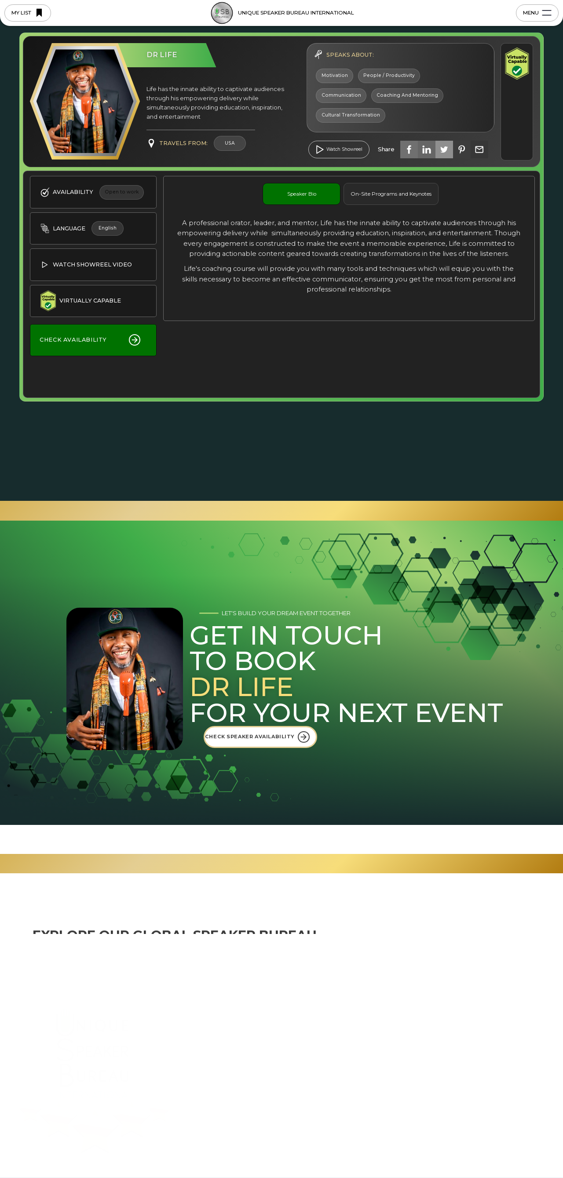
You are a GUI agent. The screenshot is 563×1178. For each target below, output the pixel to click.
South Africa (331, 1041)
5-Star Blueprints (227, 1026)
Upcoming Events (431, 997)
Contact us (498, 983)
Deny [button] (410, 1148)
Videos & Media (428, 1026)
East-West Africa (338, 1026)
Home (212, 983)
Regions (215, 1012)
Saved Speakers (227, 1099)
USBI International (340, 983)
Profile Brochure (429, 1041)
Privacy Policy (116, 1165)
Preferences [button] (350, 1147)
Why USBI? (219, 1041)
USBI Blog (420, 983)
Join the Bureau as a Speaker (246, 1070)
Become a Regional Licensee (245, 1084)
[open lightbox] (339, 149)
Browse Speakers (229, 1055)
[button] (524, 1148)
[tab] (301, 194)
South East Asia (336, 997)
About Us (216, 997)
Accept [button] (479, 1148)
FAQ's (414, 1012)
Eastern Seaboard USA (347, 1012)
